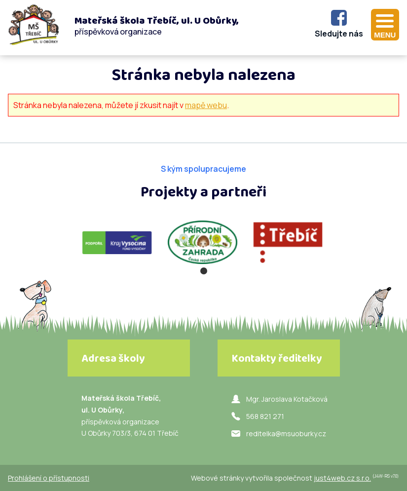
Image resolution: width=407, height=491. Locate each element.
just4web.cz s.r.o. (342, 478)
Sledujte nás (339, 33)
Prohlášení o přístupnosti (48, 478)
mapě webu (206, 105)
